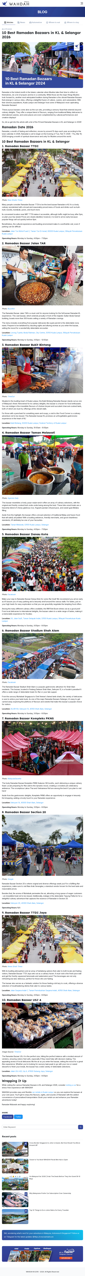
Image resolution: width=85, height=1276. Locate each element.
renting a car (71, 1085)
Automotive (35, 22)
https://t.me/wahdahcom (43, 1237)
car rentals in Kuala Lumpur (43, 1092)
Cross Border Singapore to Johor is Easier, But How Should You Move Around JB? (54, 1144)
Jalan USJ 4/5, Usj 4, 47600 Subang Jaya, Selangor (32, 1071)
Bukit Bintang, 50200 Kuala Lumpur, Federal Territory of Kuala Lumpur (38, 423)
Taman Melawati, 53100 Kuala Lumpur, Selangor (30, 525)
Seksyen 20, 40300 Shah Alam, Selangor (27, 903)
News (21, 22)
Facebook (8, 1117)
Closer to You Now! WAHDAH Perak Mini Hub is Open (48, 1160)
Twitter (18, 1117)
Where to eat (53, 22)
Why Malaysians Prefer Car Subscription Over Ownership (50, 1193)
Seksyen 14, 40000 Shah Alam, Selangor (27, 803)
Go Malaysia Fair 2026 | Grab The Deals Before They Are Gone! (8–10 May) (54, 1177)
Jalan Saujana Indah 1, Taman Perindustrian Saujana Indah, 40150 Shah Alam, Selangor (45, 990)
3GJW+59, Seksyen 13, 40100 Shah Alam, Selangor (31, 709)
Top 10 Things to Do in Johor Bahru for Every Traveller (49, 1210)
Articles (8, 22)
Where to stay (71, 22)
